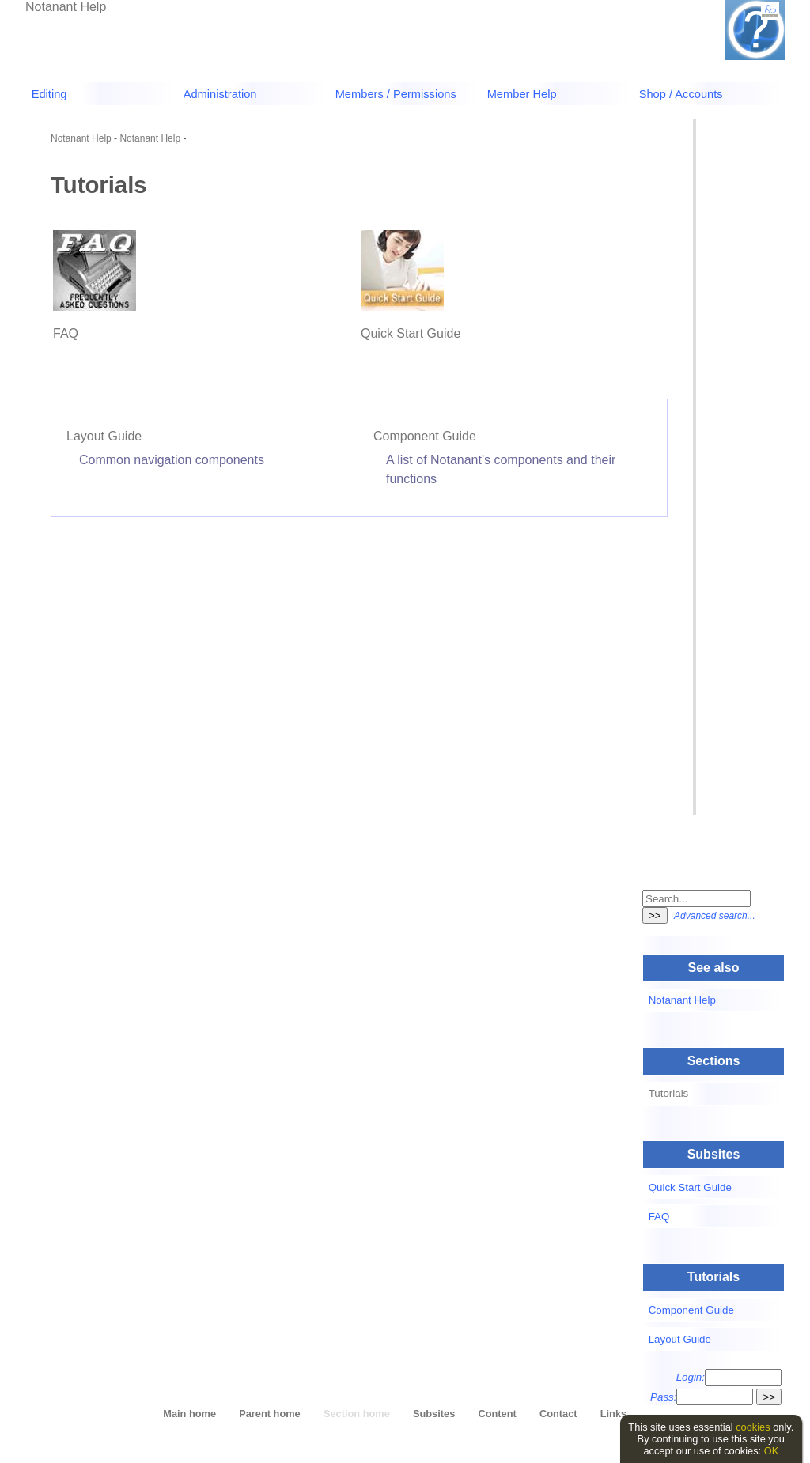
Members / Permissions (395, 94)
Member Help (522, 94)
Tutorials (669, 1093)
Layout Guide (104, 436)
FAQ (65, 333)
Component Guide (424, 436)
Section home (357, 1414)
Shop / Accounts (681, 94)
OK (771, 1451)
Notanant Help (65, 6)
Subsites (434, 1414)
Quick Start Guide (410, 333)
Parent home (270, 1414)
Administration (220, 94)
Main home (189, 1414)
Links (613, 1414)
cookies (753, 1427)
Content (497, 1414)
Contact (558, 1414)
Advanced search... (714, 915)
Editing (49, 94)
